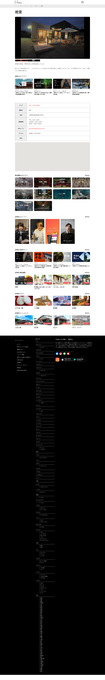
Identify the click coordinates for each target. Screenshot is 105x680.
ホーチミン (42, 497)
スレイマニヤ (42, 462)
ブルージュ (42, 513)
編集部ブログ (20, 354)
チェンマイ (42, 557)
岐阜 (40, 627)
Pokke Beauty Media (21, 375)
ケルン (41, 525)
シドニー (41, 507)
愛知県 (41, 660)
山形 (40, 624)
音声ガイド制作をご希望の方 (23, 362)
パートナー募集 (20, 359)
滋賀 (40, 630)
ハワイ (41, 542)
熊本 (40, 620)
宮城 (40, 631)
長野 (40, 659)
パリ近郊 (41, 573)
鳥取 (40, 606)
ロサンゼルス (42, 540)
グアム (41, 537)
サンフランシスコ (43, 545)
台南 (40, 550)
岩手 (40, 628)
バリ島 (41, 407)
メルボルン (42, 454)
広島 (40, 652)
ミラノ (41, 594)
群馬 (40, 662)
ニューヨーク (42, 539)
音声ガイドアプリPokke (22, 352)
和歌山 (41, 622)
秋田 (40, 612)
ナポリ (41, 588)
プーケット (42, 559)
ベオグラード (42, 380)
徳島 (40, 603)
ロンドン (41, 567)
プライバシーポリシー (22, 370)
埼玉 (40, 625)
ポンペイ (41, 590)
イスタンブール (43, 492)
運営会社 (19, 372)
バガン (41, 416)
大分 (40, 639)
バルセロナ (42, 583)
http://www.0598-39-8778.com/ (37, 133)
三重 (30, 6)
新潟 (40, 655)
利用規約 (19, 367)
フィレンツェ (42, 596)
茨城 (40, 657)
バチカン (41, 591)
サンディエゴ (42, 543)
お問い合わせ (20, 365)
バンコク (41, 560)
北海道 (41, 667)
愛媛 (40, 641)
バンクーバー (42, 471)
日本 (25, 6)
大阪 (40, 665)
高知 (40, 611)
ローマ (41, 598)
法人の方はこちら (21, 357)
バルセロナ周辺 (43, 581)
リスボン (41, 532)
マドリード (42, 579)
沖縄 (40, 638)
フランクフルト (43, 527)
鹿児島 (41, 608)
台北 (40, 552)
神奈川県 (41, 663)
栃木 (40, 646)
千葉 (40, 643)
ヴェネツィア (42, 593)
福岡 (40, 636)
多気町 (36, 6)
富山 (40, 619)
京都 (40, 668)
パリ (40, 574)
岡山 (40, 647)
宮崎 (40, 614)
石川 (40, 651)
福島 (40, 616)
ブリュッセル (42, 514)
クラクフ (41, 352)
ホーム (16, 6)
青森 (40, 633)
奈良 (40, 654)
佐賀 (40, 604)
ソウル (41, 502)
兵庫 (40, 644)
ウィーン (41, 452)
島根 (40, 675)
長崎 (40, 673)
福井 (40, 617)
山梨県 (41, 670)
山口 (40, 609)
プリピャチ (42, 375)
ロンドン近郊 (42, 566)
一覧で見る (87, 180)
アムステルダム (43, 520)
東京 (40, 676)
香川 (40, 635)
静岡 (40, 649)
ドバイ (41, 364)
